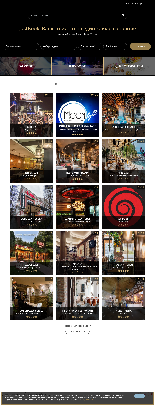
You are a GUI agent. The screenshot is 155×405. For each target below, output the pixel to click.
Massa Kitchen (123, 264)
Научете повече (89, 400)
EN (125, 3)
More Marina (123, 310)
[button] (137, 3)
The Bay (123, 172)
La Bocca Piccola (31, 218)
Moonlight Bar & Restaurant (77, 125)
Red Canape (31, 172)
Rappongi (123, 218)
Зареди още (77, 331)
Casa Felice (31, 264)
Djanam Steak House (77, 218)
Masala (77, 263)
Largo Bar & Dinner (124, 126)
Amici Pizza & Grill (31, 310)
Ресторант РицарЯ (77, 172)
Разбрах (139, 396)
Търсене (140, 46)
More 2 (31, 126)
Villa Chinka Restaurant (77, 310)
